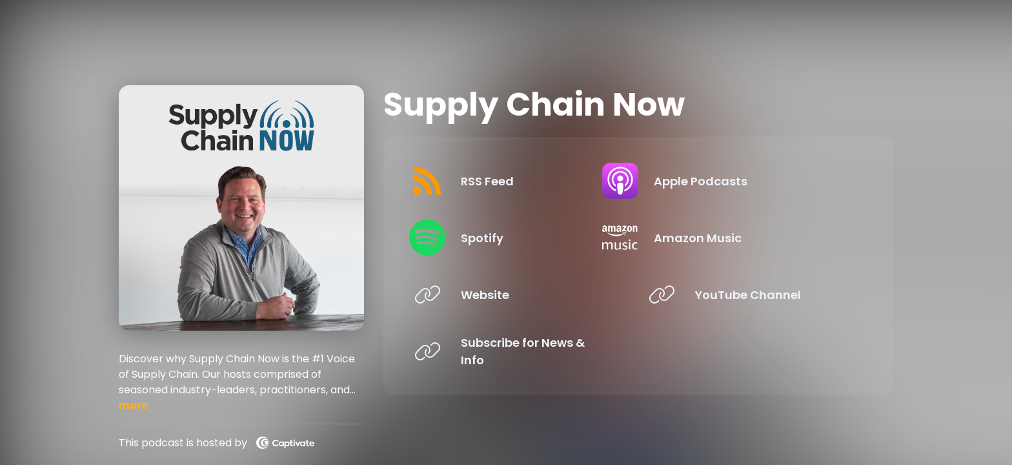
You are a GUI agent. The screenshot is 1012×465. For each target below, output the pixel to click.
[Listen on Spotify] (516, 237)
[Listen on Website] (516, 294)
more (133, 405)
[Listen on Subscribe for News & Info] (516, 351)
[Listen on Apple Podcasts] (750, 181)
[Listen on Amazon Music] (750, 237)
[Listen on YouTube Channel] (750, 294)
